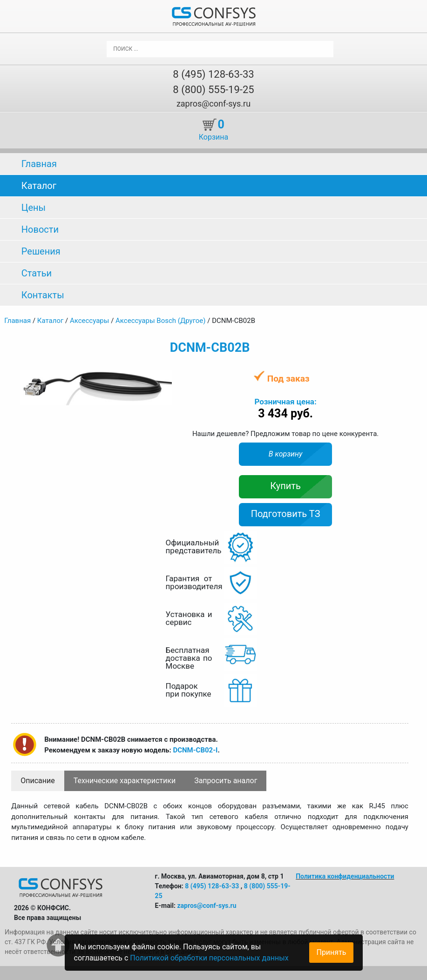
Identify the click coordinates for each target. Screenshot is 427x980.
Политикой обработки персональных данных (209, 957)
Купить (285, 485)
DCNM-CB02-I (195, 750)
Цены (33, 207)
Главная (39, 163)
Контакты (42, 295)
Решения (41, 251)
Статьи (36, 273)
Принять (331, 952)
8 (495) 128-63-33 (213, 74)
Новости (40, 229)
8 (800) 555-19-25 (213, 89)
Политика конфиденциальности (345, 876)
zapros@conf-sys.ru (213, 103)
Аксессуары (89, 320)
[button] (163, 378)
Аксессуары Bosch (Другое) (160, 320)
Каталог (38, 185)
